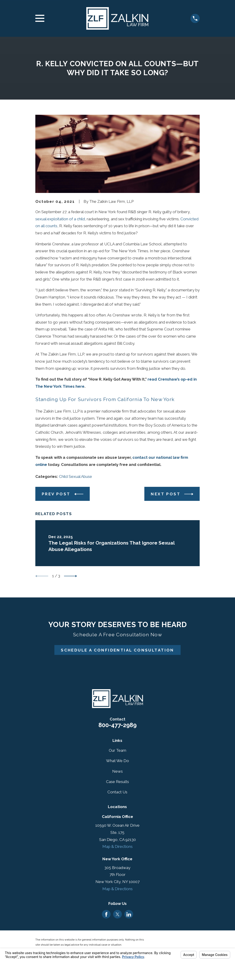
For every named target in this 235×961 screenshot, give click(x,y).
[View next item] (70, 576)
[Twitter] (117, 914)
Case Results (117, 781)
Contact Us (117, 792)
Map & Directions (117, 846)
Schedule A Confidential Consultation (117, 650)
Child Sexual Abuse (75, 476)
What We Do (117, 760)
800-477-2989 (117, 725)
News (117, 771)
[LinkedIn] (128, 914)
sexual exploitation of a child (60, 219)
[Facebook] (106, 914)
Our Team (117, 750)
